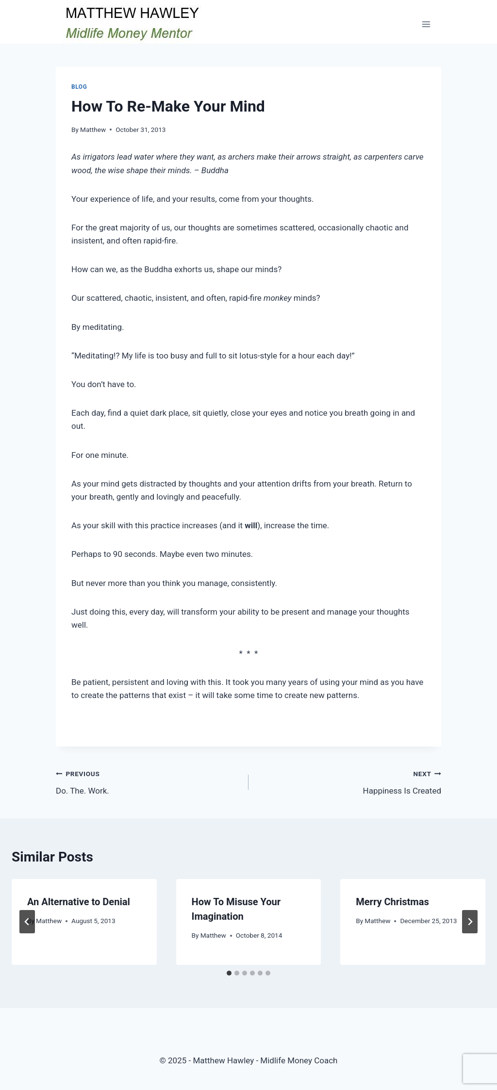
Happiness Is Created (349, 781)
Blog (79, 86)
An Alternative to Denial (78, 902)
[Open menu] (426, 24)
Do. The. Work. (148, 781)
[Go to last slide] (27, 921)
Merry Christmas (392, 902)
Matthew (93, 129)
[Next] (470, 921)
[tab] (229, 973)
